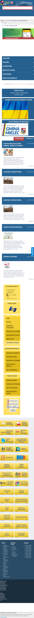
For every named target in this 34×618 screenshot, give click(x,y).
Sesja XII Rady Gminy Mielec (28, 551)
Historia (13, 553)
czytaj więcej (31, 194)
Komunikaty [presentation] (29, 138)
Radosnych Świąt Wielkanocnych (13, 227)
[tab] (19, 139)
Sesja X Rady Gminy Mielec (28, 556)
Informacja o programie (10, 257)
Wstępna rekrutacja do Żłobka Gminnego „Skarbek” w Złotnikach (13, 145)
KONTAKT (13, 546)
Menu (5, 4)
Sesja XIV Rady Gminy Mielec (29, 546)
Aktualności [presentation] (19, 138)
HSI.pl (1, 600)
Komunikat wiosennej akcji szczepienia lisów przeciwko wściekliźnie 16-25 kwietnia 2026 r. (5, 559)
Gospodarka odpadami (14, 555)
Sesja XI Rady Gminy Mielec (28, 554)
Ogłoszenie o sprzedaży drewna (12, 172)
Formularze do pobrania (14, 551)
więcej (22, 164)
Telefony (14, 548)
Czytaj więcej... (3, 617)
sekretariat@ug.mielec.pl (12, 298)
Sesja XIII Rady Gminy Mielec (28, 548)
